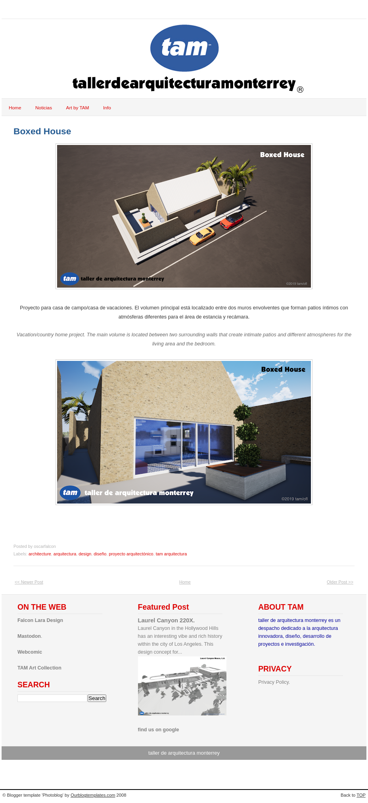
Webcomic (29, 652)
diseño (100, 553)
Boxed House (42, 131)
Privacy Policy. (274, 682)
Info (107, 108)
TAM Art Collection (39, 668)
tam (17, 9)
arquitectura (65, 553)
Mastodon (29, 636)
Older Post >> (340, 582)
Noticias (43, 108)
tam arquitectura (171, 553)
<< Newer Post (29, 582)
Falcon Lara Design (40, 620)
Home (15, 108)
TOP (361, 795)
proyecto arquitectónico (131, 553)
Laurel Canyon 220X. (166, 620)
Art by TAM (77, 108)
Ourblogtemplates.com (93, 795)
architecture (40, 553)
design (85, 553)
